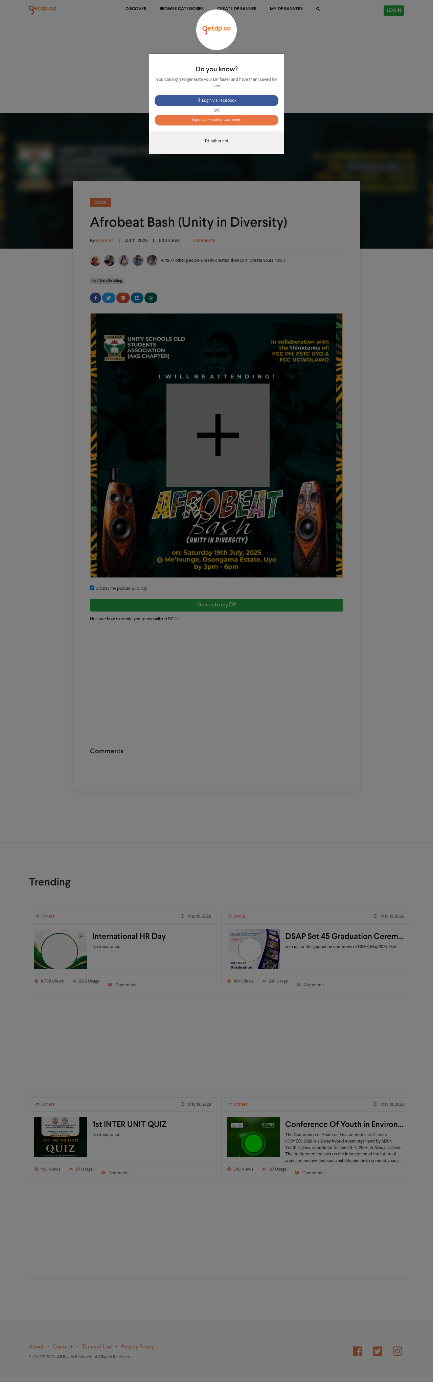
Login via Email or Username (217, 120)
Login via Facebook (216, 101)
